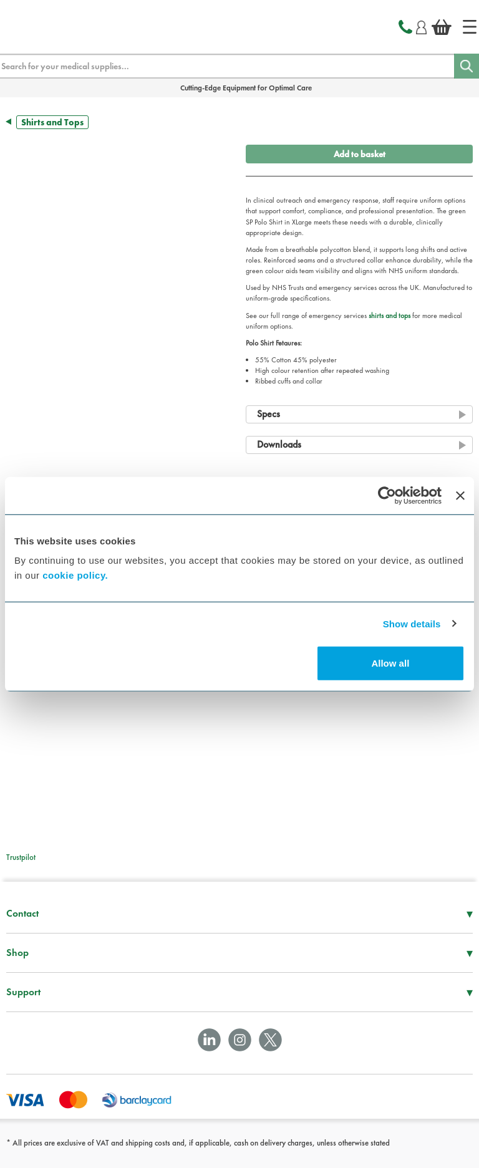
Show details (412, 623)
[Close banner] (460, 495)
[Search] (466, 66)
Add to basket (359, 154)
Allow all (390, 663)
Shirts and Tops (52, 122)
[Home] (469, 27)
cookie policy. (75, 575)
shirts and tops (389, 316)
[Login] (421, 25)
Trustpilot (21, 857)
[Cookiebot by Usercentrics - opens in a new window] (387, 495)
